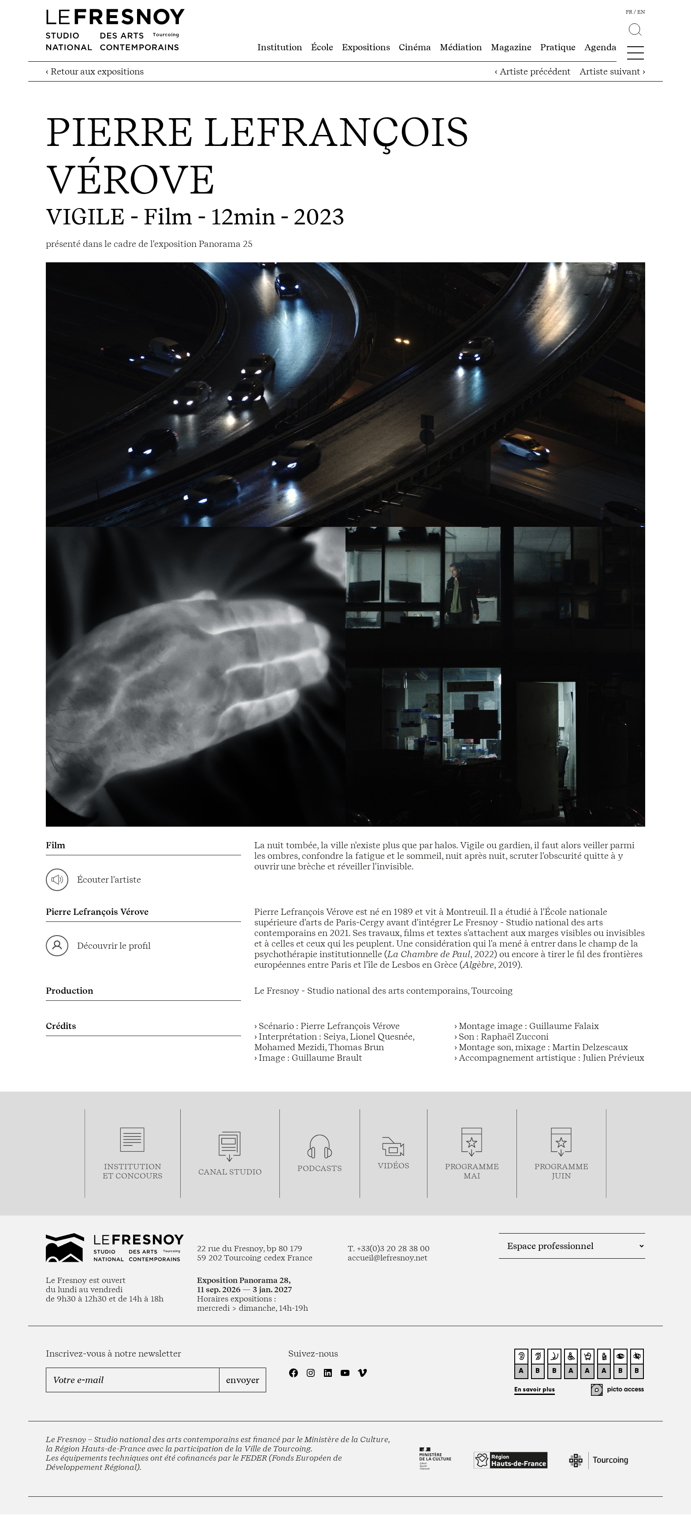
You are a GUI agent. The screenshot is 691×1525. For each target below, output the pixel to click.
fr (629, 12)
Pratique (558, 47)
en (641, 12)
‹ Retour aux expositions (95, 71)
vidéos (393, 1165)
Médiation (461, 47)
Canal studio (230, 1171)
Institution (279, 47)
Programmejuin (561, 1171)
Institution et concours (133, 1171)
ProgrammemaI (472, 1171)
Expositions (366, 47)
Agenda (600, 47)
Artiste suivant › (612, 71)
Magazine (511, 47)
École (322, 47)
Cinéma (415, 47)
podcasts (319, 1168)
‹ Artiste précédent (533, 71)
